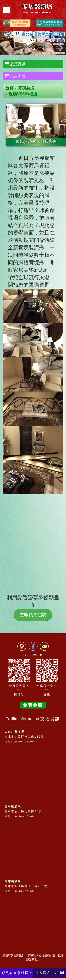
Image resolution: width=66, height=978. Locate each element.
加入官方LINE (49, 973)
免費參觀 (33, 705)
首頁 (9, 88)
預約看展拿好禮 (16, 973)
